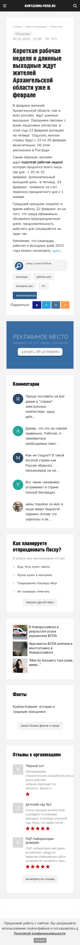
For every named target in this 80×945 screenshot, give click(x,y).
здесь (56, 250)
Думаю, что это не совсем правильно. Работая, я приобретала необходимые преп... (46, 436)
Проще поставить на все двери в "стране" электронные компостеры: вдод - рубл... (45, 406)
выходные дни (24, 285)
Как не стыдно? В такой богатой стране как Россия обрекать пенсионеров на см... (45, 462)
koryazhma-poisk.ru (40, 6)
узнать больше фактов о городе (40, 725)
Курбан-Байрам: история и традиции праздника (34, 709)
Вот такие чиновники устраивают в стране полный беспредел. (42, 487)
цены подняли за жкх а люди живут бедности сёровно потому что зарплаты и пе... (44, 511)
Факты (20, 695)
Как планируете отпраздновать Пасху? (37, 546)
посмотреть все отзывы (40, 879)
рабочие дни (44, 276)
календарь (22, 276)
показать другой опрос (40, 602)
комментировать (26, 295)
